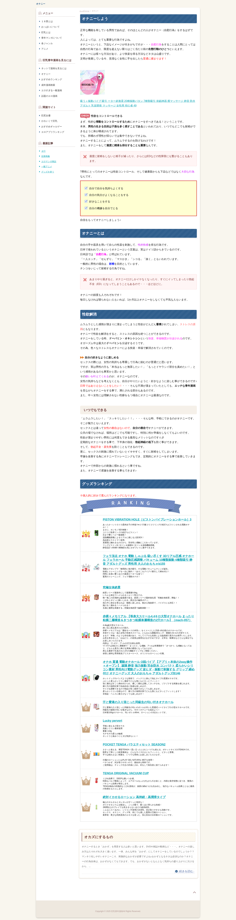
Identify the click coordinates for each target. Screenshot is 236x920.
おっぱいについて (50, 26)
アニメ (44, 48)
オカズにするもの (98, 837)
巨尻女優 (45, 115)
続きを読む (186, 871)
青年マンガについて (51, 37)
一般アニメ (46, 166)
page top (194, 892)
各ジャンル (47, 43)
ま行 (43, 151)
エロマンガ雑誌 (48, 161)
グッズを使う (47, 172)
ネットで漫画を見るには (54, 68)
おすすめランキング (51, 79)
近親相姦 (45, 156)
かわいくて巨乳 (49, 121)
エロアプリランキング (52, 132)
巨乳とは (45, 32)
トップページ (84, 11)
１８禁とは (47, 21)
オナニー (40, 3)
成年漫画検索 (48, 85)
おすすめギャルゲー (51, 126)
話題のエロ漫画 (49, 96)
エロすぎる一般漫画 (51, 90)
